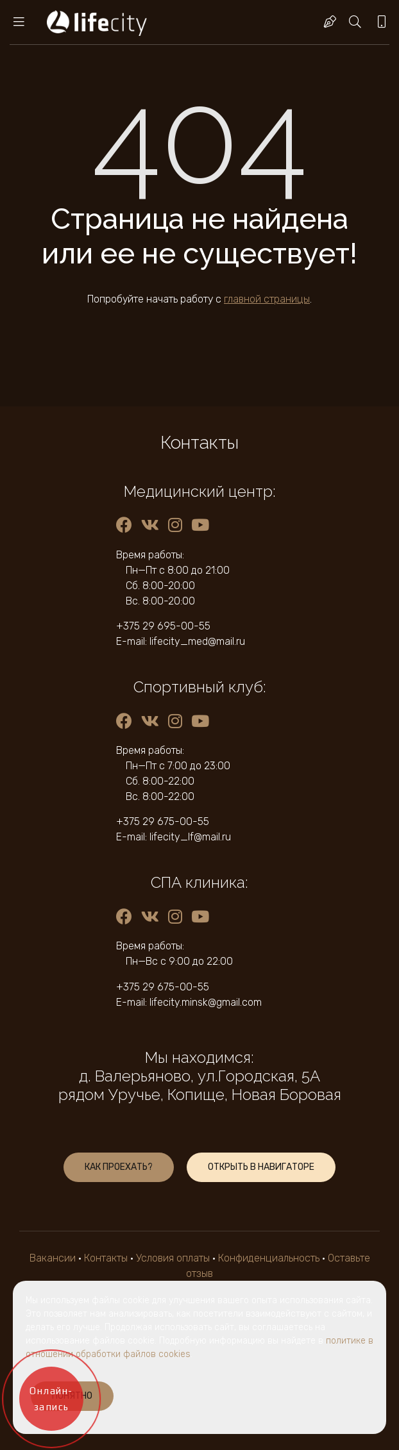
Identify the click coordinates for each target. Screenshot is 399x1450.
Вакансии (53, 1258)
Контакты (106, 1258)
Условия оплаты (173, 1258)
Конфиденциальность (268, 1258)
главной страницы (267, 299)
